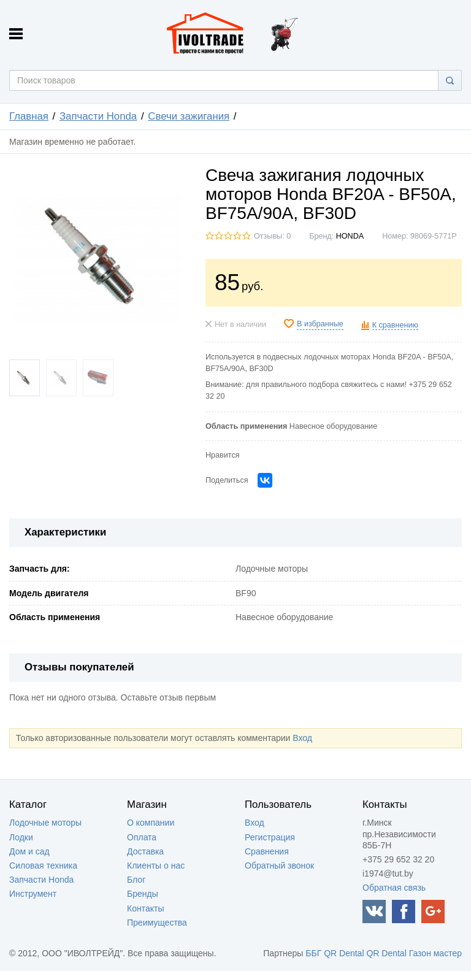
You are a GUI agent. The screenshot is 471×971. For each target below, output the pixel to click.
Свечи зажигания (188, 116)
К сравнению (395, 325)
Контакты (145, 908)
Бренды (142, 894)
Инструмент (32, 894)
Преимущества (157, 922)
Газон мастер (435, 953)
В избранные (320, 324)
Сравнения (267, 851)
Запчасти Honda (98, 116)
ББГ (313, 953)
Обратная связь (394, 887)
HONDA (350, 236)
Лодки (21, 837)
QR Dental (344, 953)
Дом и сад (29, 851)
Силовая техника (43, 865)
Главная (28, 116)
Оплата (141, 837)
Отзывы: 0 (272, 236)
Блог (136, 880)
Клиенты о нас (156, 865)
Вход (302, 738)
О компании (150, 822)
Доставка (145, 851)
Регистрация (270, 837)
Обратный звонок (279, 865)
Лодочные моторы (45, 822)
